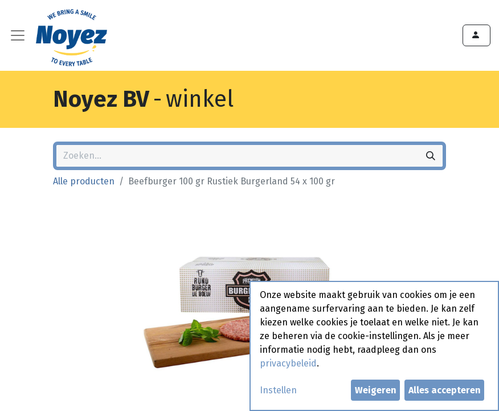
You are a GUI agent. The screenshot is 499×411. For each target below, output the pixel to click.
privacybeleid (288, 363)
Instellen (278, 390)
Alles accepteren (444, 390)
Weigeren (375, 390)
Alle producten (83, 181)
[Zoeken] (431, 156)
